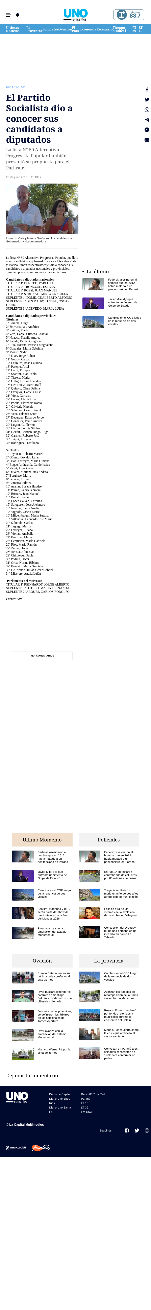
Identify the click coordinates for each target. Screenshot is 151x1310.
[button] (8, 15)
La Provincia (34, 29)
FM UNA (86, 1112)
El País (75, 29)
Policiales (50, 29)
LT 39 (134, 29)
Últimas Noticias (13, 29)
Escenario (105, 29)
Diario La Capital (59, 1094)
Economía (88, 29)
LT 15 (141, 29)
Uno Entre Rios (15, 87)
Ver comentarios (42, 655)
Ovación (65, 29)
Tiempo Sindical (119, 29)
